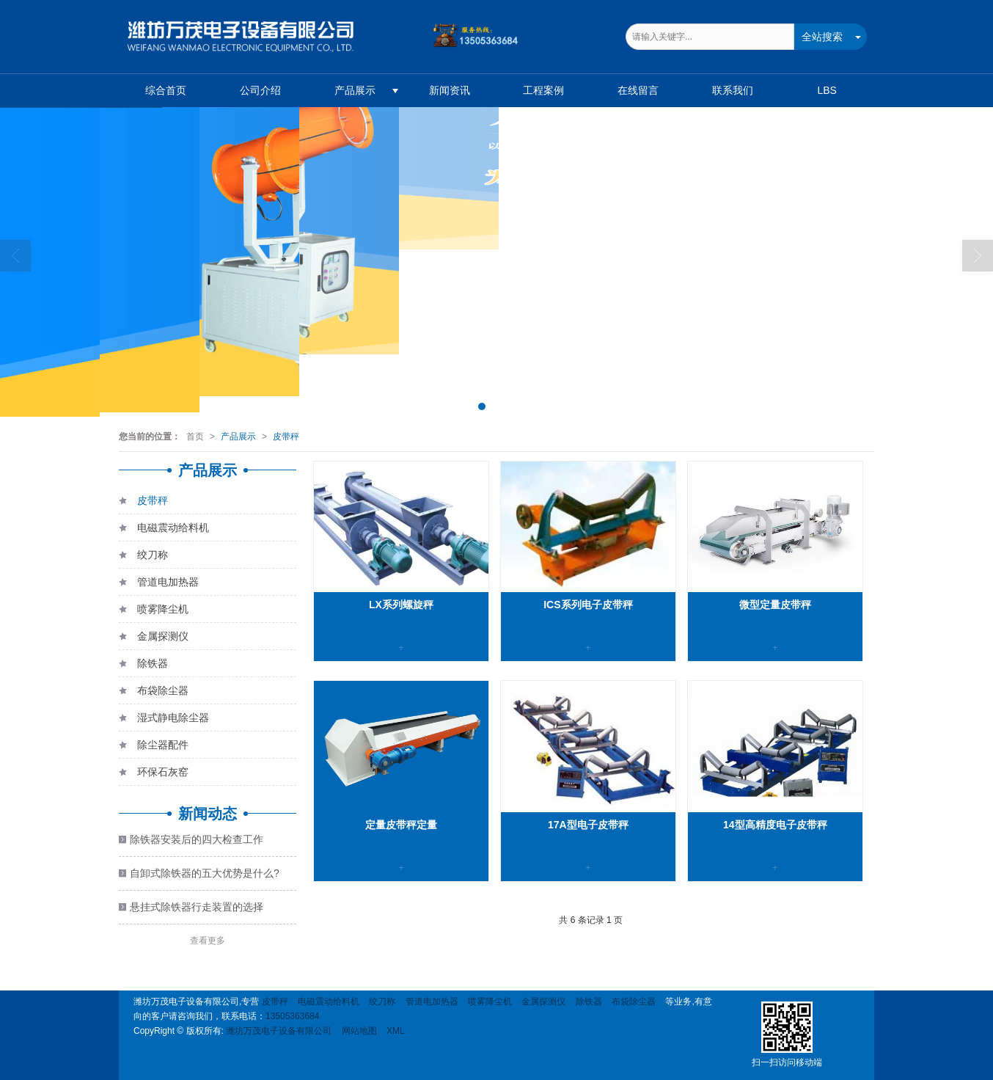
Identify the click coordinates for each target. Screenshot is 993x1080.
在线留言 (638, 90)
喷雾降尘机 (153, 611)
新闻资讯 (449, 90)
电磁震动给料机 (164, 530)
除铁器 (143, 665)
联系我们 (732, 90)
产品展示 (354, 90)
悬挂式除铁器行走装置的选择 (196, 907)
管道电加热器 (159, 584)
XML (395, 1031)
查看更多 (207, 940)
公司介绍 (260, 90)
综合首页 (165, 90)
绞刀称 (143, 557)
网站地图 (359, 1031)
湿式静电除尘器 (164, 720)
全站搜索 (822, 37)
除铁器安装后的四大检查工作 (196, 839)
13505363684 (292, 1016)
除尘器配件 (153, 747)
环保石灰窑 (153, 774)
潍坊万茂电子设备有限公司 (278, 1031)
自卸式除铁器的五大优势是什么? (204, 873)
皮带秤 (286, 436)
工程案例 (543, 90)
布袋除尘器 (153, 693)
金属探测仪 (153, 638)
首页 (195, 436)
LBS (826, 90)
